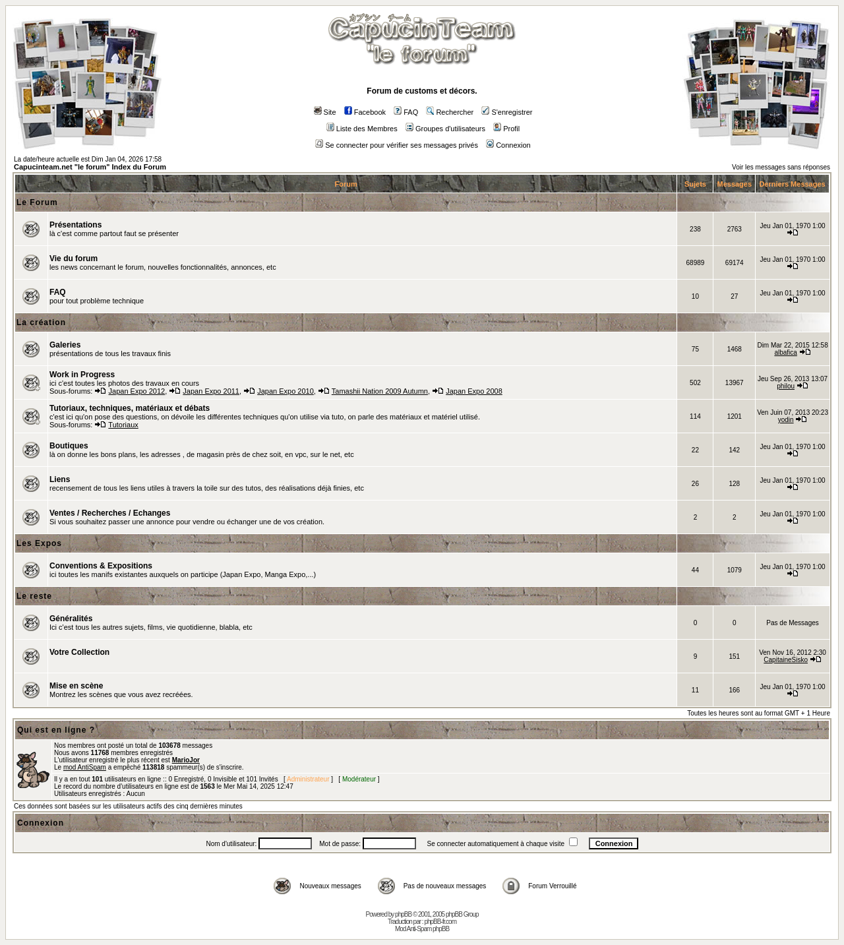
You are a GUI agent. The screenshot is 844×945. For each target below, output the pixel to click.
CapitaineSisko (786, 659)
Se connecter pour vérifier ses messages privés (396, 145)
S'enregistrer (506, 112)
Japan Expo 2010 (285, 391)
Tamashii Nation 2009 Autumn (380, 391)
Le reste (34, 596)
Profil (506, 129)
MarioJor (186, 760)
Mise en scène (76, 685)
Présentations (75, 224)
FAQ (406, 112)
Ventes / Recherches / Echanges (109, 513)
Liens (59, 479)
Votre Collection (79, 652)
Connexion (508, 145)
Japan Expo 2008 (474, 391)
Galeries (64, 345)
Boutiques (68, 445)
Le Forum (37, 202)
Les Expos (39, 543)
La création (41, 322)
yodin (786, 419)
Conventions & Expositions (100, 565)
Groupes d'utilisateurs (445, 129)
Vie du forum (73, 258)
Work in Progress (82, 374)
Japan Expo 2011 (211, 391)
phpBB (403, 914)
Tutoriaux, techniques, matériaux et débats (129, 408)
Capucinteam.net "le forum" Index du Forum (90, 167)
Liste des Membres (362, 129)
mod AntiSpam (84, 767)
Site (325, 112)
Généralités (70, 618)
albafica (785, 352)
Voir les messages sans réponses (781, 167)
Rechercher (449, 112)
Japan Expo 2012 (137, 391)
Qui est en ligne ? (56, 730)
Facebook (365, 112)
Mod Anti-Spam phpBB (422, 928)
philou (786, 386)
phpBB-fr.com (440, 921)
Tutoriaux (123, 425)
